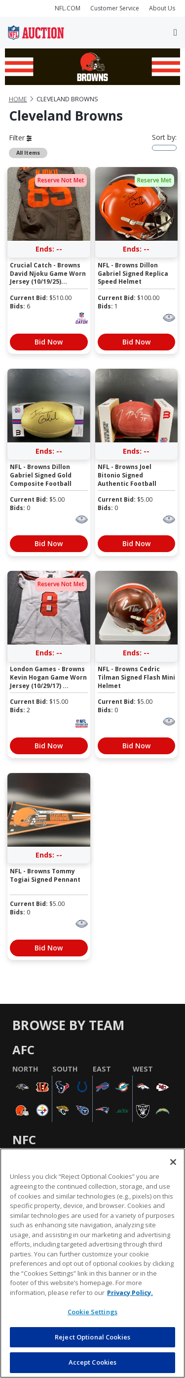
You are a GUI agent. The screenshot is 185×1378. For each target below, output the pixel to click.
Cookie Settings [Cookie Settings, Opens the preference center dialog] (92, 1311)
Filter (20, 137)
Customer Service (114, 8)
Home (18, 99)
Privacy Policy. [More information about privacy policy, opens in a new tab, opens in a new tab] (130, 1292)
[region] (92, 1263)
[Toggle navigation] (175, 32)
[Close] (173, 1162)
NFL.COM (67, 8)
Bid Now (49, 341)
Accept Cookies (93, 1362)
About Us (162, 8)
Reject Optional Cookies (92, 1337)
